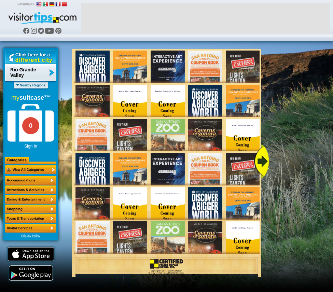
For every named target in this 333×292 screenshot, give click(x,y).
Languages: (26, 3)
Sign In (30, 146)
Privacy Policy (30, 235)
